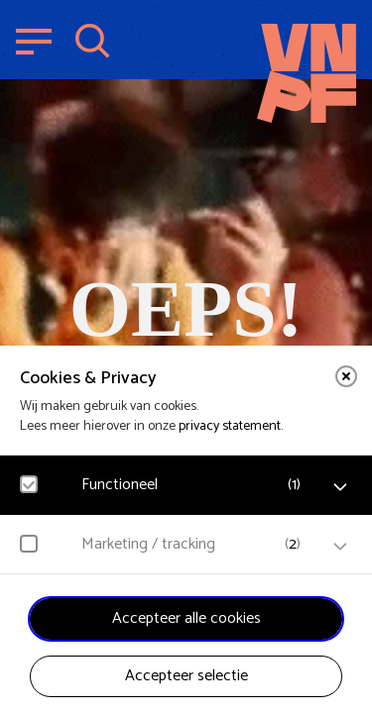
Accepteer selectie (186, 675)
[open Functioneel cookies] (340, 487)
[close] (346, 376)
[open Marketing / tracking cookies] (340, 546)
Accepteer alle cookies (186, 618)
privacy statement (230, 426)
